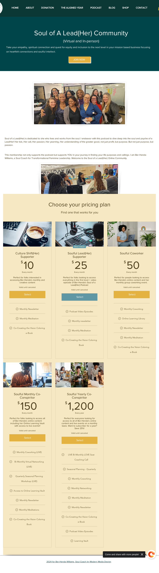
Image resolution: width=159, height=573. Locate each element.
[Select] (27, 294)
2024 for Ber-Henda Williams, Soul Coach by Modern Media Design (78, 561)
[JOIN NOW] (79, 60)
